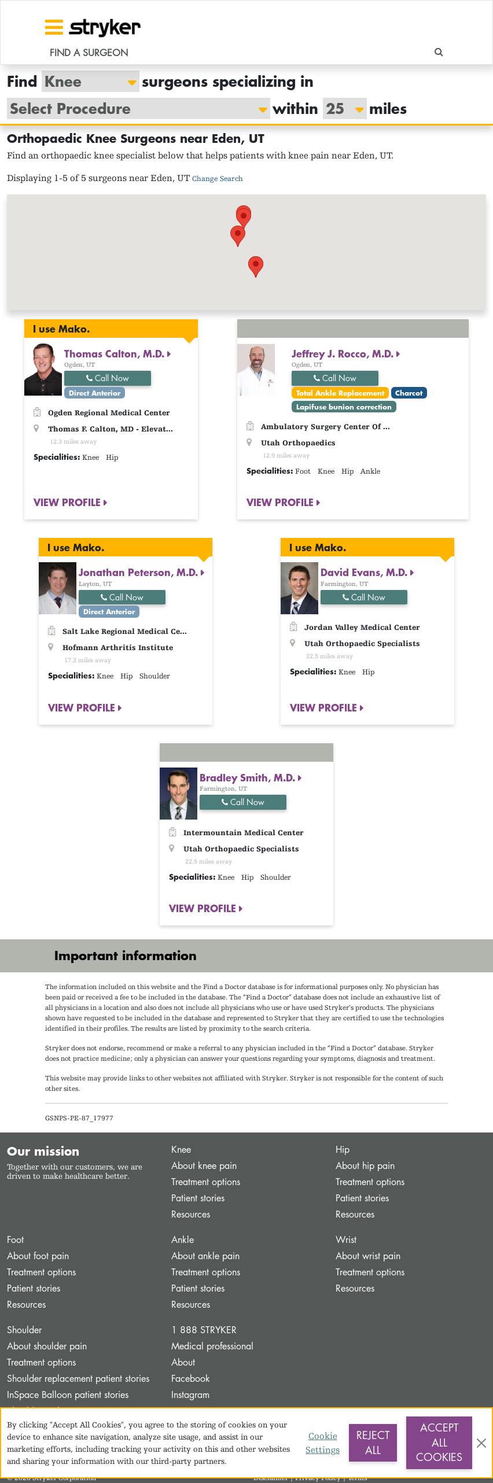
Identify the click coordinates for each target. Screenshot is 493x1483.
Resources (190, 1214)
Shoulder (24, 1330)
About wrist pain (368, 1256)
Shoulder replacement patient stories (78, 1379)
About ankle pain (205, 1256)
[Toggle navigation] (54, 27)
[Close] (481, 1443)
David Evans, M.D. (365, 572)
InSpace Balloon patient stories (67, 1395)
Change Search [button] (217, 178)
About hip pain (365, 1166)
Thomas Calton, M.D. (115, 353)
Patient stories (198, 1198)
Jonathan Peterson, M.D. (140, 572)
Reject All (372, 1442)
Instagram (190, 1395)
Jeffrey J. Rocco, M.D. (344, 353)
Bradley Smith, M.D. (249, 777)
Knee (181, 1149)
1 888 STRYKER (204, 1330)
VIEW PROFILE (69, 502)
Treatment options (205, 1182)
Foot (15, 1240)
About (183, 1362)
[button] (243, 219)
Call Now (107, 377)
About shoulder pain (47, 1346)
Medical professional (212, 1346)
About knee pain (204, 1166)
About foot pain (38, 1256)
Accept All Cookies (439, 1442)
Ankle (182, 1240)
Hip (342, 1149)
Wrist (346, 1240)
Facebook (190, 1379)
